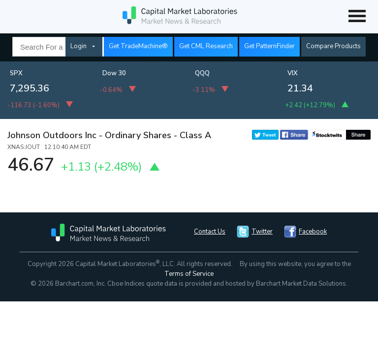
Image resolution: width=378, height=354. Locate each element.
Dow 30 (114, 73)
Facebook (313, 231)
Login (78, 46)
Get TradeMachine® (138, 46)
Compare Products (333, 46)
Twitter (262, 231)
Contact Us (209, 231)
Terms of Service (189, 273)
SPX (16, 73)
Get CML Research (206, 46)
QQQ (202, 73)
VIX (292, 73)
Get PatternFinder (269, 46)
